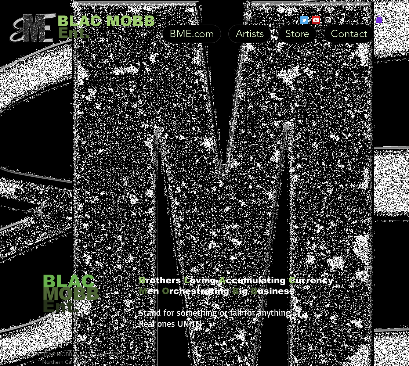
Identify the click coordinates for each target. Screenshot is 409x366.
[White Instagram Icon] (328, 20)
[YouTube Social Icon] (316, 20)
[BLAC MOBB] (106, 21)
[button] (379, 19)
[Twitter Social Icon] (304, 20)
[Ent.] (88, 32)
